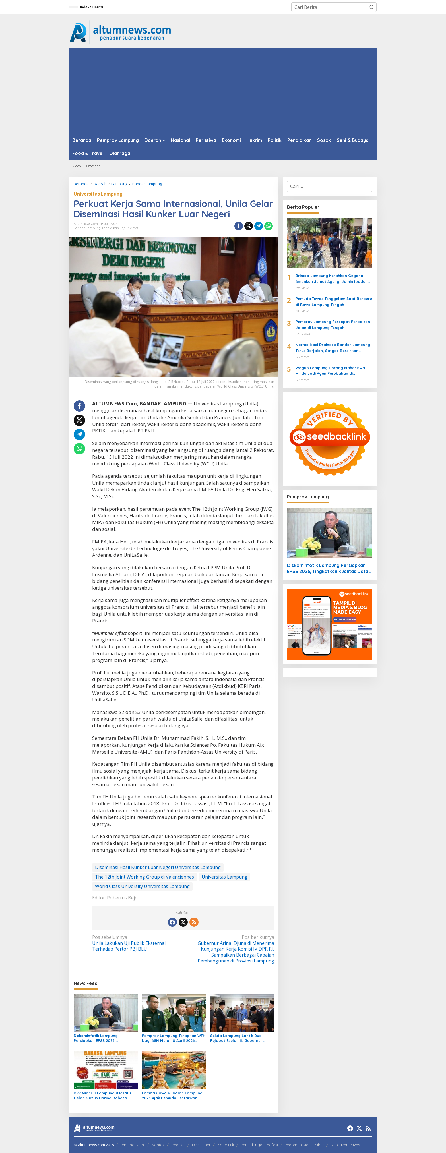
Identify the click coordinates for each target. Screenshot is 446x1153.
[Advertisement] (223, 91)
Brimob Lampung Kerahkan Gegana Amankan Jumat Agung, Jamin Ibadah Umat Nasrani (332, 279)
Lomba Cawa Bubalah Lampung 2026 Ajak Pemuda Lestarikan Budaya (172, 1095)
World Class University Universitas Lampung (142, 886)
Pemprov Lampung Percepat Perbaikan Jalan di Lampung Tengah (333, 324)
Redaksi (178, 1144)
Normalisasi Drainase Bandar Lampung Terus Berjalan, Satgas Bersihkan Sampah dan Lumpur (333, 348)
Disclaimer (201, 1144)
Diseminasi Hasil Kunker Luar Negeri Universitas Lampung (158, 867)
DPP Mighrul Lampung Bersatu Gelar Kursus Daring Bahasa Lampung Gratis (102, 1095)
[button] (372, 7)
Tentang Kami (132, 1144)
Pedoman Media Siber (304, 1144)
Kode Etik (225, 1144)
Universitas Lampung (98, 194)
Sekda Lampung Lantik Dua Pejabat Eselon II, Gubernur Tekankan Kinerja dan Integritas (240, 1038)
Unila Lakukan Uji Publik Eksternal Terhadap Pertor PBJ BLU (135, 943)
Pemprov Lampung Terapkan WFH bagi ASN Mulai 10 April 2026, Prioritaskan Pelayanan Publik (174, 1038)
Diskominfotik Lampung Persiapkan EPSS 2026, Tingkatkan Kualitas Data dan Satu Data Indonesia (102, 1038)
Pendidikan (110, 228)
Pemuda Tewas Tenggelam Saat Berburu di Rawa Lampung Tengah (334, 301)
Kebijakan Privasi (346, 1144)
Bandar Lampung (87, 228)
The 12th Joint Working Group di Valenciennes (144, 877)
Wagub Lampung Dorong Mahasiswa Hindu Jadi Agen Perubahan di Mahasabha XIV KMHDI (330, 371)
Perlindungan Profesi (259, 1144)
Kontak (158, 1144)
